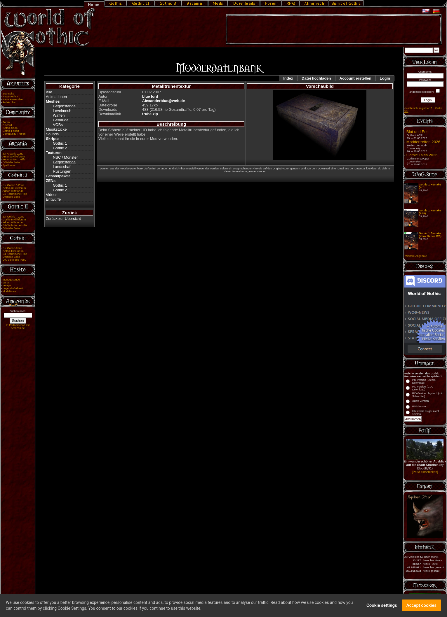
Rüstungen (62, 171)
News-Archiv (10, 96)
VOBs (58, 124)
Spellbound (9, 165)
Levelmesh (62, 110)
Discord (7, 125)
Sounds (52, 134)
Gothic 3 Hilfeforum (14, 188)
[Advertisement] (333, 29)
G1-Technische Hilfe (15, 254)
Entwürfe (53, 199)
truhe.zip (150, 114)
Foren (6, 122)
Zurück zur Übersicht (63, 218)
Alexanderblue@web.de (163, 101)
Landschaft (62, 166)
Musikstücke (56, 129)
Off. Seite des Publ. (14, 259)
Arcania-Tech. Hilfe (13, 159)
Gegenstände (64, 106)
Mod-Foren (9, 291)
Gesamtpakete (58, 176)
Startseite (8, 93)
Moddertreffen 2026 (423, 142)
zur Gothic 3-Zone (14, 185)
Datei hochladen (316, 78)
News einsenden (13, 99)
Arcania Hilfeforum (13, 156)
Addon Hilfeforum (12, 191)
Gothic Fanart (11, 130)
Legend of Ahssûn (14, 288)
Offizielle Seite (11, 162)
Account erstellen (355, 78)
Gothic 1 (60, 143)
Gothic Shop (10, 128)
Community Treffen (14, 133)
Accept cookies (421, 606)
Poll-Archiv (9, 102)
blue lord (150, 96)
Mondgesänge (11, 279)
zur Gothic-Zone (12, 248)
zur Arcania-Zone (13, 153)
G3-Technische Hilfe (15, 193)
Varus (6, 282)
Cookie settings (381, 606)
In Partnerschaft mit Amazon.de (18, 326)
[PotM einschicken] (425, 472)
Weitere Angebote (416, 256)
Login (385, 78)
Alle (49, 92)
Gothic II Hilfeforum (14, 219)
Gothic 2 (60, 148)
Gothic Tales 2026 (421, 155)
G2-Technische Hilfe (15, 225)
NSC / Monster (65, 157)
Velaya (7, 285)
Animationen (56, 96)
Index (288, 78)
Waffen (59, 115)
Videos (52, 194)
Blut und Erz (417, 131)
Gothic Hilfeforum (13, 251)
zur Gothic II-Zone (14, 216)
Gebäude (61, 120)
